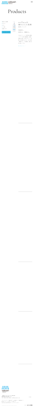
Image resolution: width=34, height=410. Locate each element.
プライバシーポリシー (17, 402)
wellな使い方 (15, 400)
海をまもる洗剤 (5, 22)
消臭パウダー (4, 29)
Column (13, 401)
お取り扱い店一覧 (6, 32)
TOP (29, 397)
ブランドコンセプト (4, 400)
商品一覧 (10, 400)
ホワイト (3, 24)
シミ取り (3, 27)
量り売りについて (4, 401)
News (9, 401)
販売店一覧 (20, 400)
